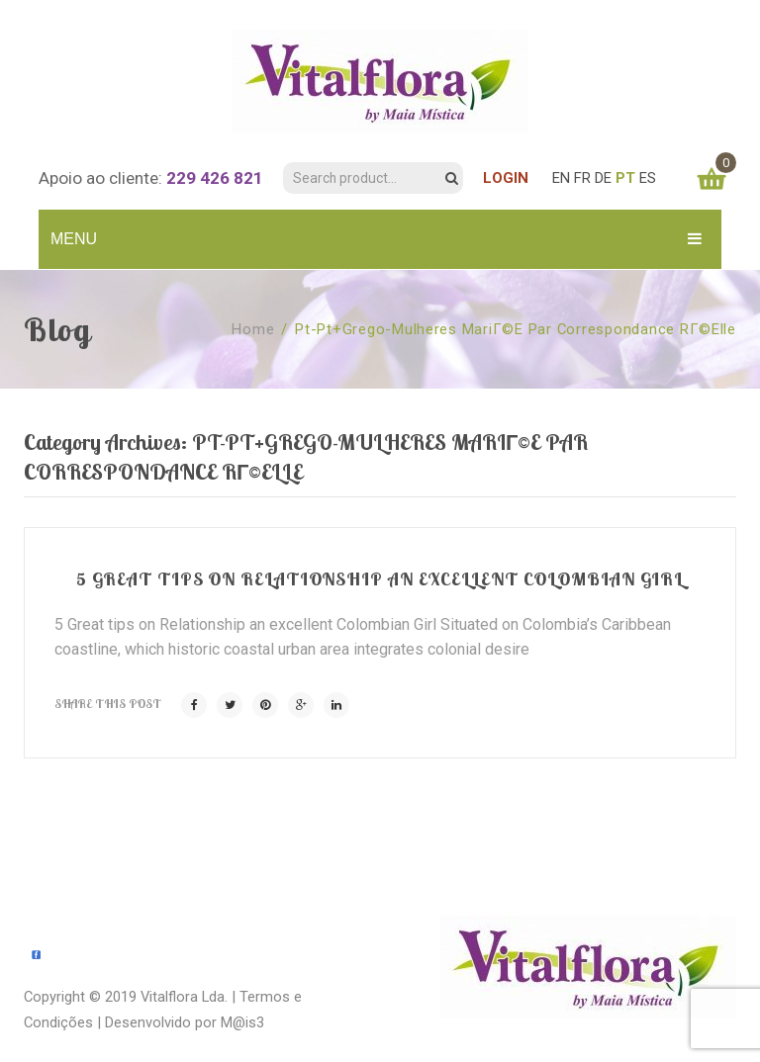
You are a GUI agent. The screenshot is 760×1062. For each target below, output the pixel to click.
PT (625, 178)
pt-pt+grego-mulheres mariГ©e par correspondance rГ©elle (515, 329)
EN (561, 178)
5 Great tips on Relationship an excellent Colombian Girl (380, 579)
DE (603, 178)
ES (647, 178)
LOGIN (505, 178)
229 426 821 (214, 178)
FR (582, 178)
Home (253, 329)
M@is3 (242, 1022)
